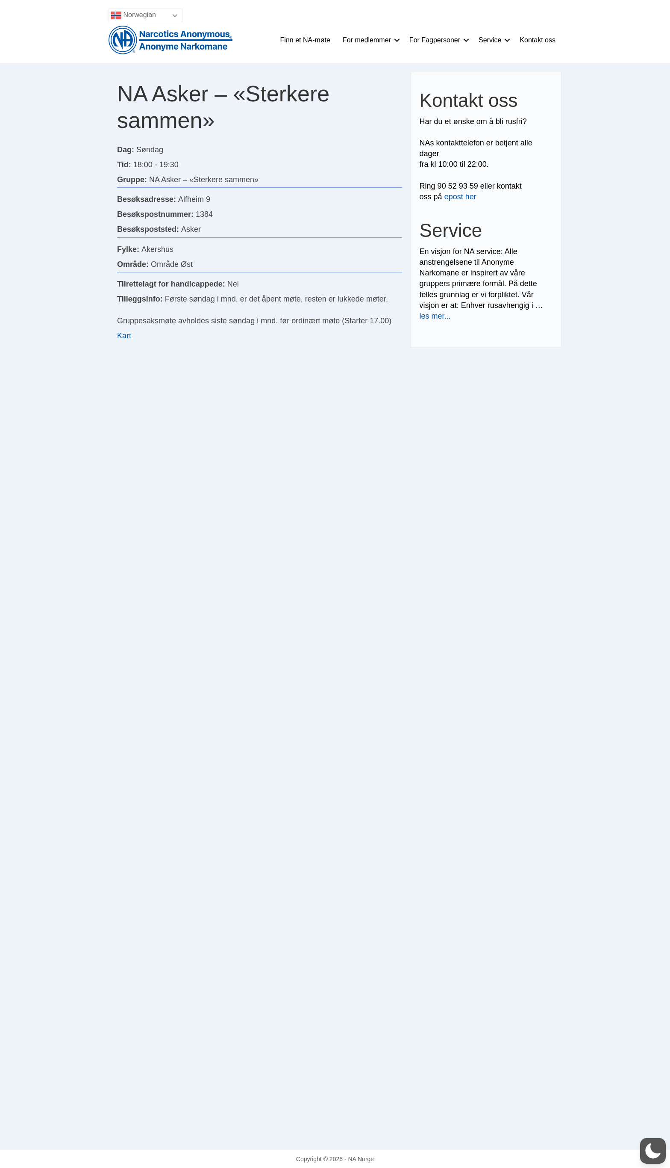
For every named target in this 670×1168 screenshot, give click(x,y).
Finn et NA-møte (305, 40)
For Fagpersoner (434, 40)
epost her (460, 196)
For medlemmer (367, 40)
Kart (124, 335)
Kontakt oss (537, 40)
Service (490, 40)
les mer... (435, 316)
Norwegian (133, 15)
